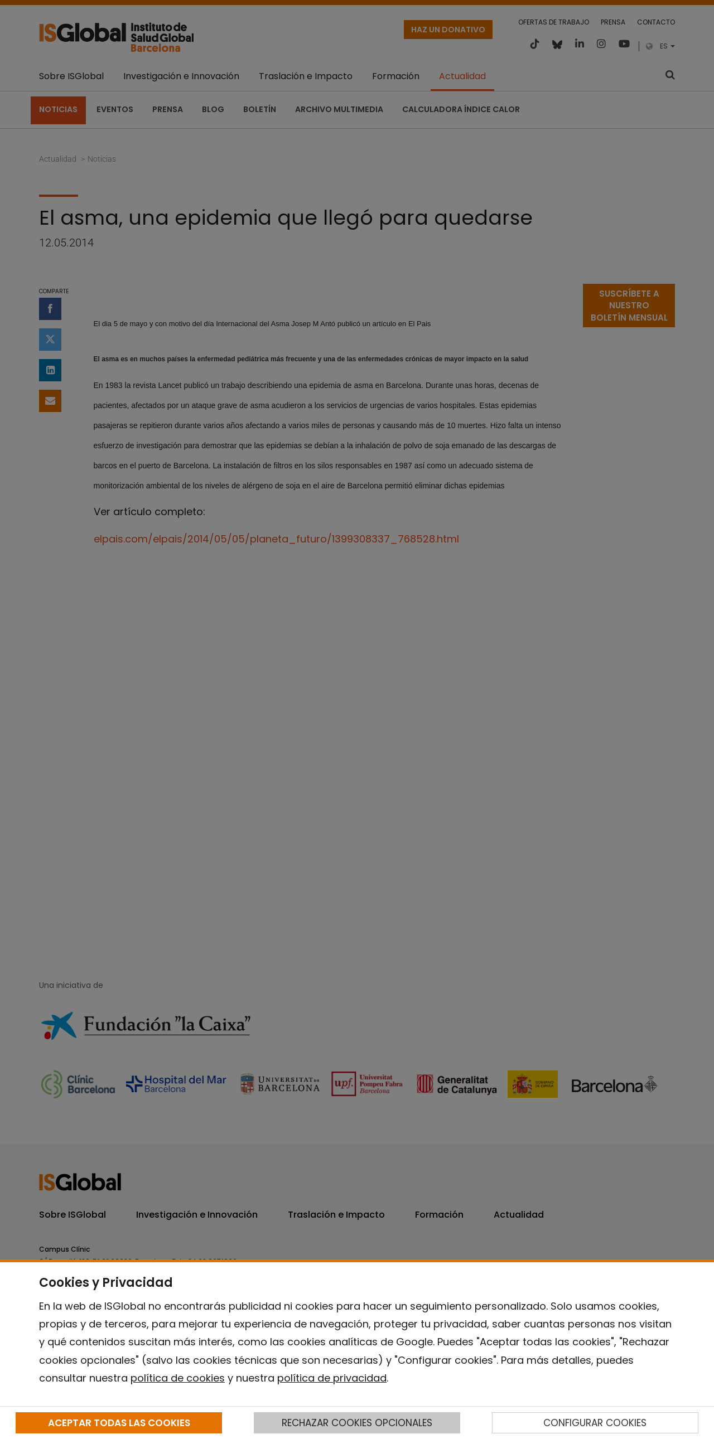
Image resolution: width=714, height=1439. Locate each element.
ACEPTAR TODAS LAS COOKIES (119, 1423)
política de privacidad (332, 1378)
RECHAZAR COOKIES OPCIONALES (357, 1423)
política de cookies (178, 1378)
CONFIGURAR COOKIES (595, 1423)
